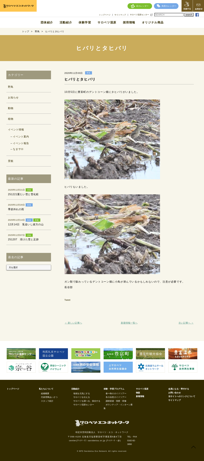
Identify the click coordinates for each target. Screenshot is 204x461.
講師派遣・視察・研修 (116, 401)
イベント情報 (16, 129)
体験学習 (85, 22)
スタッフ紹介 (47, 401)
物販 (138, 392)
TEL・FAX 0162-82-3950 (132, 440)
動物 (10, 108)
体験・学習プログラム (114, 389)
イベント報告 (21, 143)
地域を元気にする (81, 393)
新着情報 (140, 396)
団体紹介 (47, 22)
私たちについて (46, 389)
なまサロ (18, 149)
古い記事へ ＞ (185, 322)
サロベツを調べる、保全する (86, 401)
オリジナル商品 (153, 22)
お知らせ (13, 97)
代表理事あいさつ (49, 397)
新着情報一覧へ (129, 322)
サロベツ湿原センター (139, 15)
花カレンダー (140, 6)
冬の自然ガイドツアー (116, 397)
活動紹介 (66, 22)
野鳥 (10, 86)
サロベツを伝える (81, 397)
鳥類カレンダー (166, 6)
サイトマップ (120, 15)
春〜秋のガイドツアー (116, 393)
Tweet (67, 300)
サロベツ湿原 (107, 22)
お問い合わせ (174, 392)
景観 (10, 161)
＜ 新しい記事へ (73, 322)
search (189, 14)
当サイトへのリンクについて (181, 396)
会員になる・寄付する (178, 389)
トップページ (104, 15)
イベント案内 (21, 136)
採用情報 (129, 22)
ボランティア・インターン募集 (118, 406)
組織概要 (45, 393)
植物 (10, 119)
